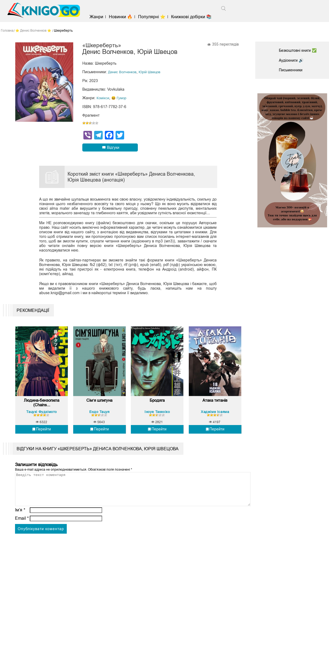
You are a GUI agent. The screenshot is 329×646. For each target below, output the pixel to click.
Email (22, 536)
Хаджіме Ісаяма (215, 423)
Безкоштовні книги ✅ (300, 50)
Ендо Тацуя (99, 423)
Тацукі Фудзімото (41, 423)
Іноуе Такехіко (157, 423)
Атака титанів (214, 413)
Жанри (101, 16)
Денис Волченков (123, 73)
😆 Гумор (120, 99)
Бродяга (157, 413)
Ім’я (20, 528)
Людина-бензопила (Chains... (41, 415)
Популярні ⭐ (157, 16)
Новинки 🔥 (126, 16)
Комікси (103, 99)
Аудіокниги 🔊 (293, 60)
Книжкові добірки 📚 (196, 16)
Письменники (292, 70)
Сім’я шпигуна (99, 413)
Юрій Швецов (152, 73)
